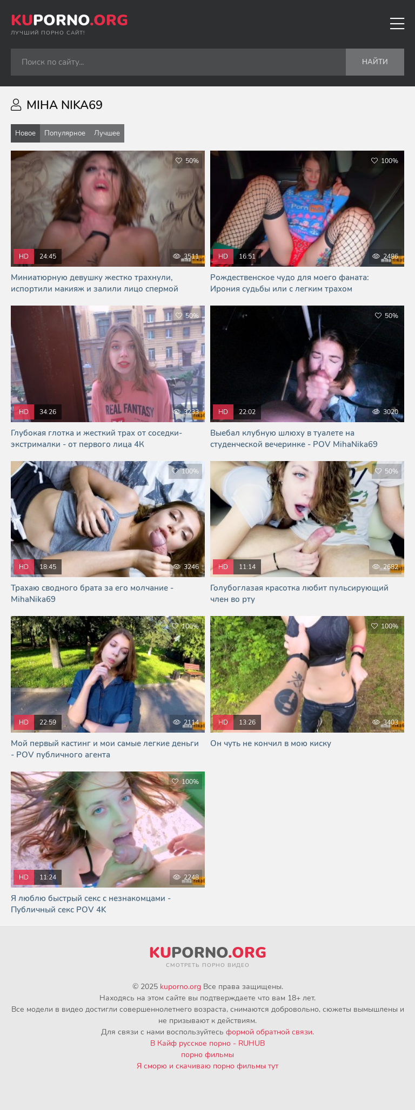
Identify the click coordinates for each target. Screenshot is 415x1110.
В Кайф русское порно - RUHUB (207, 1043)
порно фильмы (207, 1055)
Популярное (64, 133)
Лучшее (107, 133)
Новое (25, 133)
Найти (375, 62)
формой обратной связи (269, 1032)
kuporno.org (180, 987)
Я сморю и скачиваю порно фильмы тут (207, 1066)
